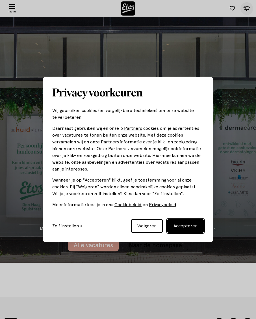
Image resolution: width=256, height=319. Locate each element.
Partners (133, 128)
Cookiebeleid (128, 204)
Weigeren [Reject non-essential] (147, 226)
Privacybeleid (162, 204)
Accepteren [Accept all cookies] (185, 226)
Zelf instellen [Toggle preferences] (65, 226)
